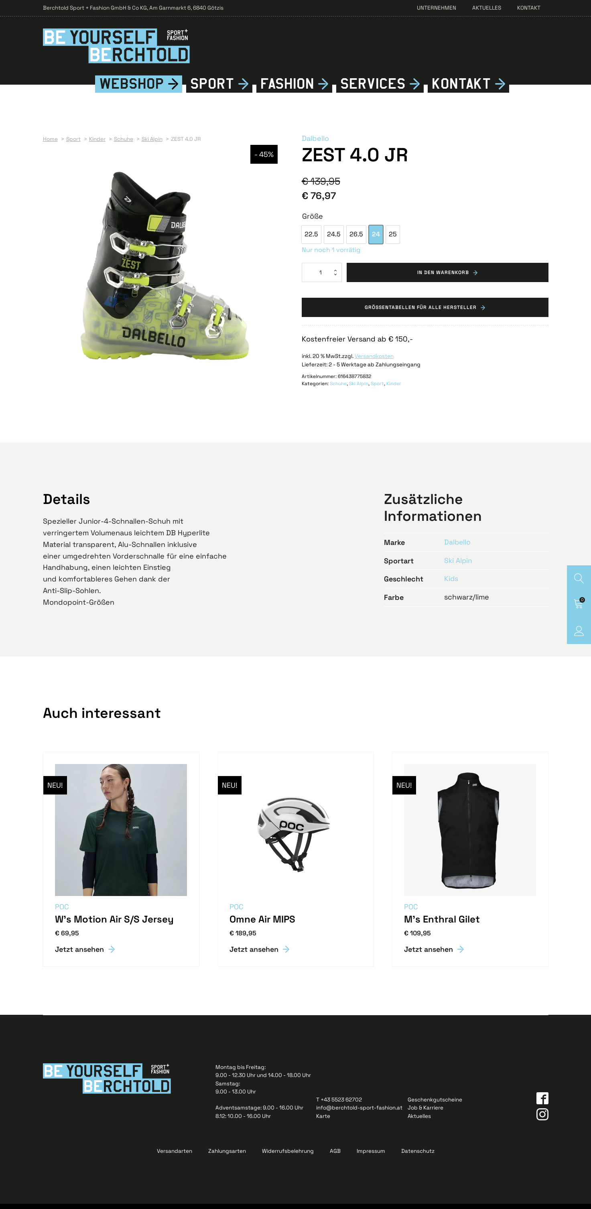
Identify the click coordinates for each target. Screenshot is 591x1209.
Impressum (371, 1156)
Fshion (287, 89)
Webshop (131, 89)
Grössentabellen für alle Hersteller (421, 313)
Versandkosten (374, 362)
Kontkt (461, 89)
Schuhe (338, 389)
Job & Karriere (425, 1112)
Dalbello (315, 143)
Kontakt (528, 7)
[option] (311, 240)
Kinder (393, 389)
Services (373, 89)
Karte (323, 1121)
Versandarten (174, 1156)
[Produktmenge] (322, 277)
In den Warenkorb (443, 277)
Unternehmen (436, 7)
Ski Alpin (358, 389)
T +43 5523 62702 (339, 1104)
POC (62, 911)
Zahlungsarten (227, 1156)
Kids (451, 584)
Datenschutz (418, 1156)
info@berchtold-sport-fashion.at (359, 1112)
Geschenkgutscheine (435, 1104)
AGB (335, 1156)
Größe (312, 221)
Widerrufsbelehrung (288, 1156)
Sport (212, 89)
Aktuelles (486, 7)
